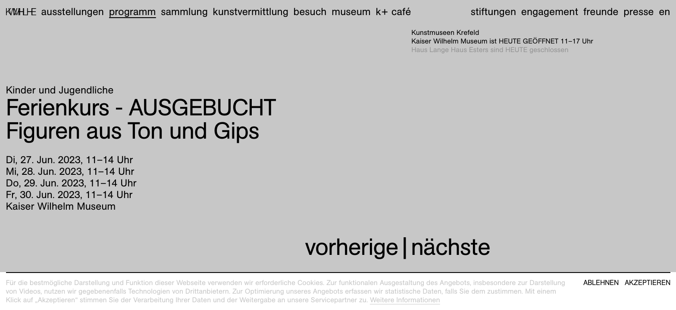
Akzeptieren (647, 283)
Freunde (601, 11)
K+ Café (393, 11)
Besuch (310, 11)
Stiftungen (493, 11)
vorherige (351, 247)
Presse (638, 11)
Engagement (549, 11)
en (664, 11)
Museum (351, 11)
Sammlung (184, 11)
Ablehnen (601, 283)
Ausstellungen (72, 11)
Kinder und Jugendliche (60, 90)
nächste (450, 247)
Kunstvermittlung (250, 11)
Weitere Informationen (405, 299)
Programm (132, 11)
